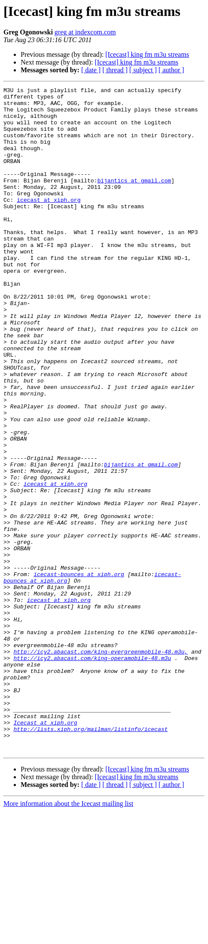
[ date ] (91, 70)
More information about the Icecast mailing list (68, 936)
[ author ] (171, 70)
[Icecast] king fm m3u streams (147, 54)
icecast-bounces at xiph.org (79, 672)
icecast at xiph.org (48, 223)
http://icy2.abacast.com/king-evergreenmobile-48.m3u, (100, 765)
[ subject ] (143, 70)
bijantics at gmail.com (134, 200)
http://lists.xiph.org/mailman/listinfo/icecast (90, 858)
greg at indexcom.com (85, 32)
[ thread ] (115, 70)
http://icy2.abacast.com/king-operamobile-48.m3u (92, 773)
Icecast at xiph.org (45, 850)
